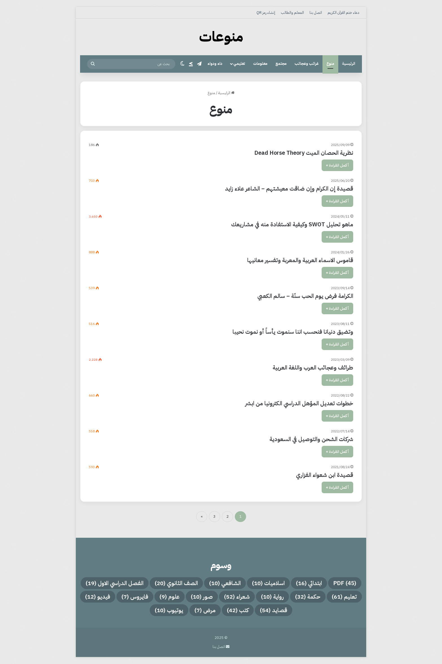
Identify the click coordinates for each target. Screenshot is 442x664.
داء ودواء (214, 64)
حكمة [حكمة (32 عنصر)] (308, 596)
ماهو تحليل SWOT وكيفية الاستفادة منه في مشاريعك (292, 224)
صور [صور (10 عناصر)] (202, 596)
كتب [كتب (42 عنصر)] (238, 610)
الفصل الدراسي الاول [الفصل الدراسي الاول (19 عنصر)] (114, 583)
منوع (330, 64)
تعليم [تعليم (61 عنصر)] (344, 596)
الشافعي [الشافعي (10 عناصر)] (225, 583)
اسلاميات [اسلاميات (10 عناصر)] (268, 583)
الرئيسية (348, 64)
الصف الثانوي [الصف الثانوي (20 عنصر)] (176, 583)
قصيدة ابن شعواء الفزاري (324, 475)
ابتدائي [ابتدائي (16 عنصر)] (309, 583)
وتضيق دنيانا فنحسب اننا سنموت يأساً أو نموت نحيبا (293, 331)
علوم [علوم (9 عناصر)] (170, 596)
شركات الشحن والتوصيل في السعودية (311, 439)
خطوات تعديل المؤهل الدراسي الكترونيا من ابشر (299, 403)
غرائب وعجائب (307, 64)
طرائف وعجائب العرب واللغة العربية (313, 367)
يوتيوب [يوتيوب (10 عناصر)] (169, 610)
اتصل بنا (316, 12)
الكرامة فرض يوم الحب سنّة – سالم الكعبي (305, 296)
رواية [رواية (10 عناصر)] (272, 596)
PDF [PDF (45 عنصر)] (344, 583)
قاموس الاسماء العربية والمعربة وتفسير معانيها (300, 260)
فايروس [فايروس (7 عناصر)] (134, 596)
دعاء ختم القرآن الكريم (343, 12)
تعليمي (239, 64)
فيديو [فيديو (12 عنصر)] (97, 596)
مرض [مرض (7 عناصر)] (205, 610)
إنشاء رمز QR (266, 12)
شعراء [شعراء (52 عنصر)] (237, 596)
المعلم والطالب (292, 12)
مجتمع (281, 64)
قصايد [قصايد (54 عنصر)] (273, 610)
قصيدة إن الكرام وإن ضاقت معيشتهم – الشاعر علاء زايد (289, 188)
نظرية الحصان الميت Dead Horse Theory (303, 153)
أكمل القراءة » (337, 165)
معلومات (260, 64)
